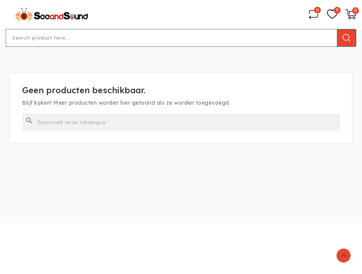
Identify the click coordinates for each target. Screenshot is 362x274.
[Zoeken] (181, 122)
